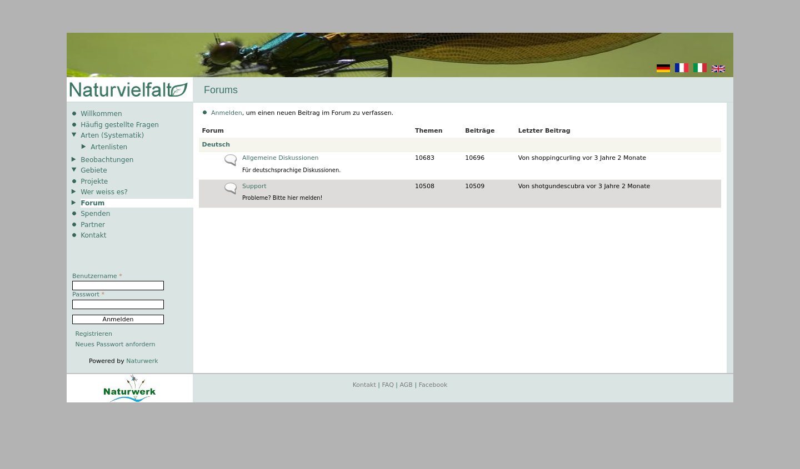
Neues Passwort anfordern (116, 344)
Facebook (433, 385)
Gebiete (94, 170)
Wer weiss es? (104, 192)
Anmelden (226, 113)
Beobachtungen (107, 160)
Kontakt (93, 235)
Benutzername (97, 276)
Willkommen (101, 114)
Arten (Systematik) (112, 135)
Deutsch (216, 144)
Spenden (95, 214)
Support (254, 186)
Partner (93, 225)
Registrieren (94, 333)
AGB (406, 385)
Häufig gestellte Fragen (120, 125)
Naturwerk (142, 361)
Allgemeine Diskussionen (280, 158)
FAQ (388, 385)
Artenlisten (109, 147)
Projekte (94, 181)
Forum (92, 203)
